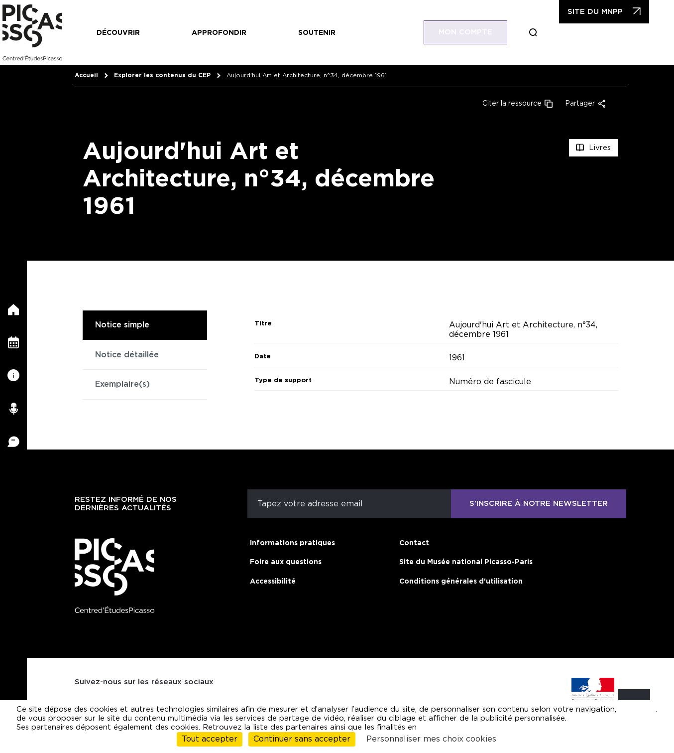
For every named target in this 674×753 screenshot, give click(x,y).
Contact (414, 543)
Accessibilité (273, 581)
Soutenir (317, 32)
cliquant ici (636, 709)
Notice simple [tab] (122, 325)
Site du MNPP (610, 11)
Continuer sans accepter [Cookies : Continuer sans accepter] (301, 739)
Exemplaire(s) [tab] (122, 384)
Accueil (86, 75)
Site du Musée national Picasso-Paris (466, 562)
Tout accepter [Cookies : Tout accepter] (209, 739)
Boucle (548, 32)
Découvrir (118, 32)
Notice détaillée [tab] (127, 355)
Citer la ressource (512, 103)
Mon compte (480, 32)
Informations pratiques (292, 543)
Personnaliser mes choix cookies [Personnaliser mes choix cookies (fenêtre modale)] (431, 739)
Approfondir (219, 32)
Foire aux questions (286, 562)
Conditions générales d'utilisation (461, 581)
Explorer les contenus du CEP (162, 75)
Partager (580, 103)
